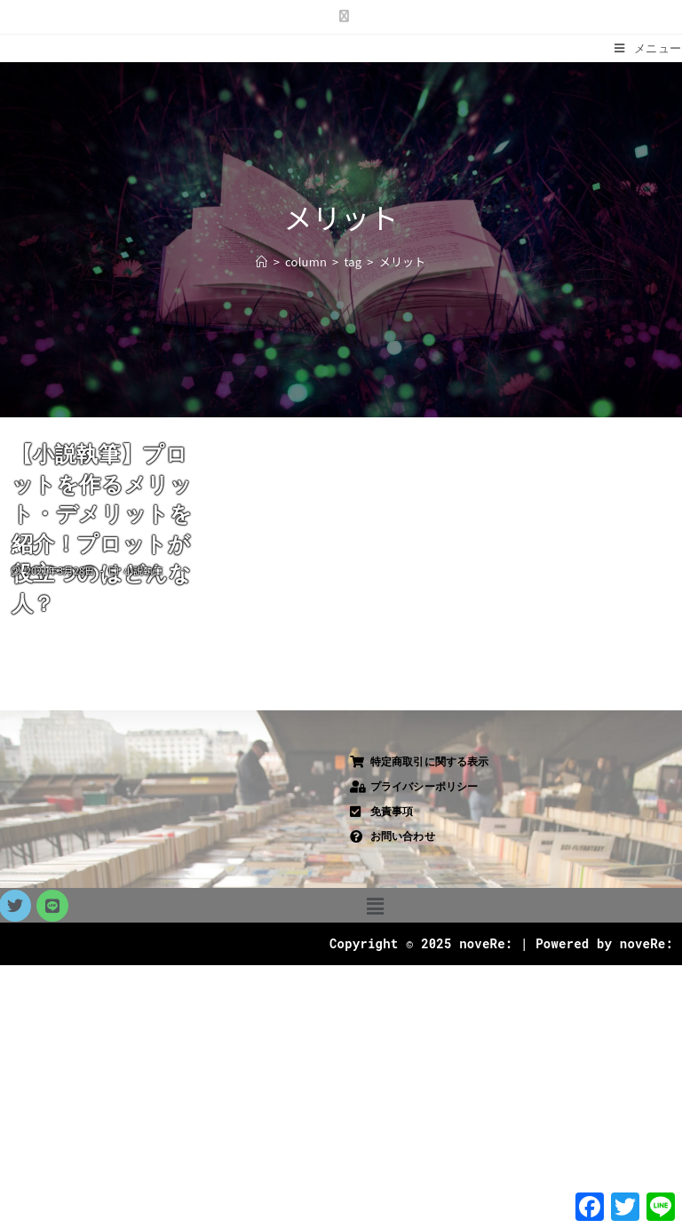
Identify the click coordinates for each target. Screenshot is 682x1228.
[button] (375, 905)
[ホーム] (261, 261)
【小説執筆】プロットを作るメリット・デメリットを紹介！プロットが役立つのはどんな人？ (102, 528)
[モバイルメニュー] (648, 48)
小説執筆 (143, 570)
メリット (402, 261)
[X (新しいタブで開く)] (340, 15)
